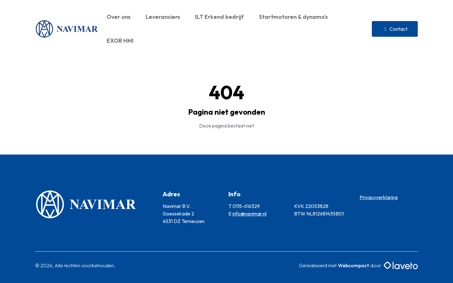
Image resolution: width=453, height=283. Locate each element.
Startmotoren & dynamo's (293, 16)
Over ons (119, 16)
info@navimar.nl (249, 213)
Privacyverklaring (379, 197)
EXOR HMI (120, 40)
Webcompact (353, 265)
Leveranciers (163, 16)
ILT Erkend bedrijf (219, 16)
